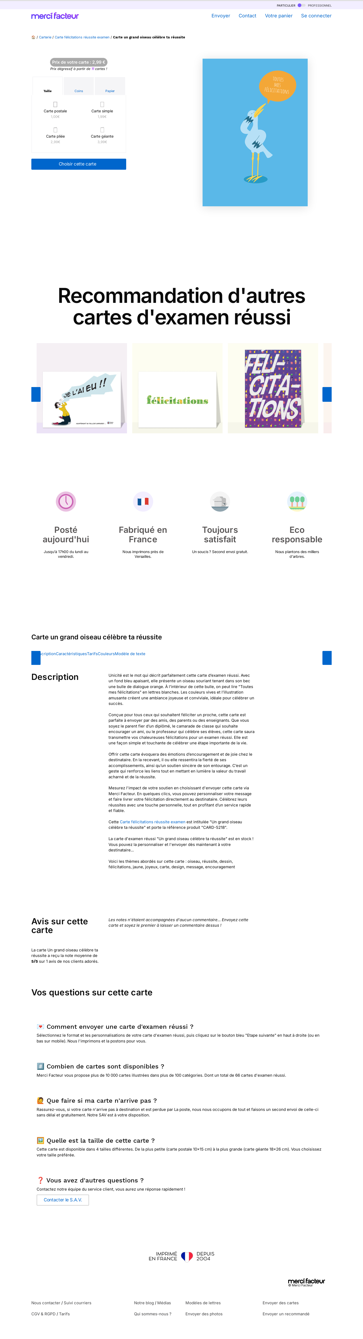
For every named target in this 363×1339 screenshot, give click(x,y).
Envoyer (221, 15)
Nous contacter (45, 1302)
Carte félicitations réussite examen (82, 37)
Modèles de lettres (203, 1302)
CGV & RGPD (43, 1313)
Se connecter (316, 15)
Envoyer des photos (204, 1313)
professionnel (315, 5)
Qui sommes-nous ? (152, 1313)
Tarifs (92, 653)
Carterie (45, 37)
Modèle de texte (130, 653)
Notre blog (144, 1302)
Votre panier (279, 15)
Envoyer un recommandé (286, 1313)
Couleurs (106, 653)
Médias (164, 1302)
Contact (247, 15)
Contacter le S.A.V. (63, 1199)
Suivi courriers (77, 1302)
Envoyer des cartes (281, 1302)
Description (45, 653)
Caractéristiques (71, 653)
